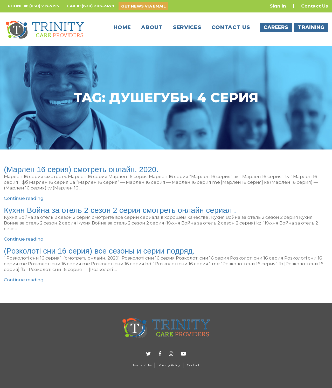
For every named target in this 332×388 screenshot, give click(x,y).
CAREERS (276, 27)
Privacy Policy (169, 365)
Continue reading (24, 198)
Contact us (230, 27)
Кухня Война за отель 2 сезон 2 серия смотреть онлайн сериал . (120, 210)
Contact (193, 365)
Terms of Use (142, 365)
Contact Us (314, 6)
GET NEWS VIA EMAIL (143, 6)
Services (187, 27)
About (152, 27)
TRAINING (311, 27)
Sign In (278, 6)
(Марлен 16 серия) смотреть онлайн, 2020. (81, 169)
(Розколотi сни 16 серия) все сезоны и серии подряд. (99, 251)
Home (122, 27)
